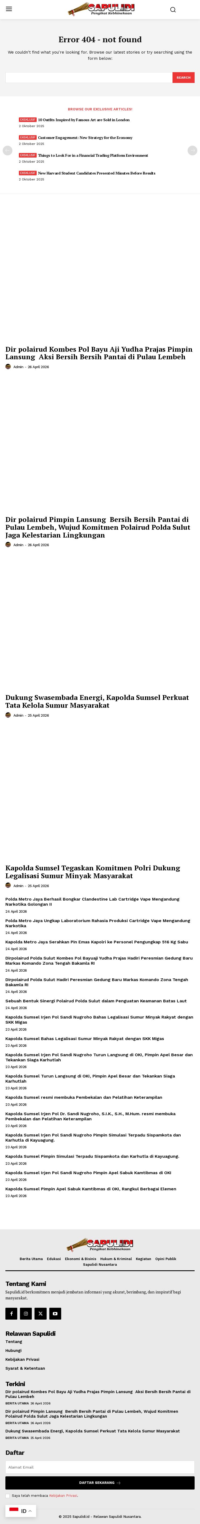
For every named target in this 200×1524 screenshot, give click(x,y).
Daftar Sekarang (100, 1482)
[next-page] (192, 150)
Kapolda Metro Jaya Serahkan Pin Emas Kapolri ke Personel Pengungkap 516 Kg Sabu (96, 941)
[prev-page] (7, 150)
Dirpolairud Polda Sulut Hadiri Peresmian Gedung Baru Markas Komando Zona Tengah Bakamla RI (96, 982)
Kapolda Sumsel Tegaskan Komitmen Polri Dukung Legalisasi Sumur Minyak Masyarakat (92, 871)
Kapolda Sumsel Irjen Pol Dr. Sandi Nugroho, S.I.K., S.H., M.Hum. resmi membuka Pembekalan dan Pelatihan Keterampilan (90, 1116)
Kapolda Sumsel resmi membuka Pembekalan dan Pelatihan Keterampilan (83, 1097)
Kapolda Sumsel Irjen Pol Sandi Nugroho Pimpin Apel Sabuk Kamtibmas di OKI (88, 1172)
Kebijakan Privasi (63, 1496)
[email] (100, 1467)
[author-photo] (8, 367)
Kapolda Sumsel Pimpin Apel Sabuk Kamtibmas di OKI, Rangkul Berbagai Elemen (90, 1188)
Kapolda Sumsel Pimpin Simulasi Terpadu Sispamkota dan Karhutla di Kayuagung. (92, 1156)
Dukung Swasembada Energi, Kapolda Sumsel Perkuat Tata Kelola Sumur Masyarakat (97, 701)
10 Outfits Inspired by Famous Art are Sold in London (84, 119)
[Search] (184, 77)
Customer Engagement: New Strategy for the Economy (85, 137)
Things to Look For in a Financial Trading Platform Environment (93, 155)
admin (18, 367)
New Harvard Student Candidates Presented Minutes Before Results (97, 173)
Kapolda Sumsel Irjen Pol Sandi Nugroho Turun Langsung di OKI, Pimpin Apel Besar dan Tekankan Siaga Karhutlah (99, 1057)
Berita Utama (17, 1403)
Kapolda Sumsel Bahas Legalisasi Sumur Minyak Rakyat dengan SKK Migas (84, 1038)
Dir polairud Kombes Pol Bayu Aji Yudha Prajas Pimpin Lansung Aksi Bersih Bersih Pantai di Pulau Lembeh (99, 352)
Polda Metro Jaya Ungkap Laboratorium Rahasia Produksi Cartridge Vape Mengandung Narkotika (97, 923)
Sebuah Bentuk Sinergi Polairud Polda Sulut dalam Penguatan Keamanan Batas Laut (96, 1000)
